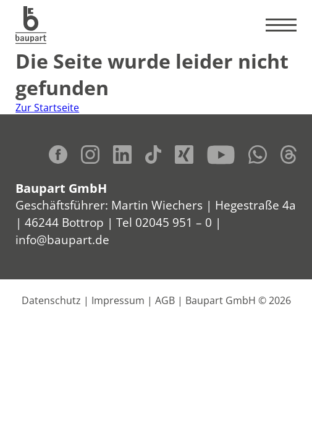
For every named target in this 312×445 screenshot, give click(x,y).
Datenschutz (51, 300)
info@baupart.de (62, 239)
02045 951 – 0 (173, 222)
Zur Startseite (47, 107)
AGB (165, 300)
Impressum (118, 300)
